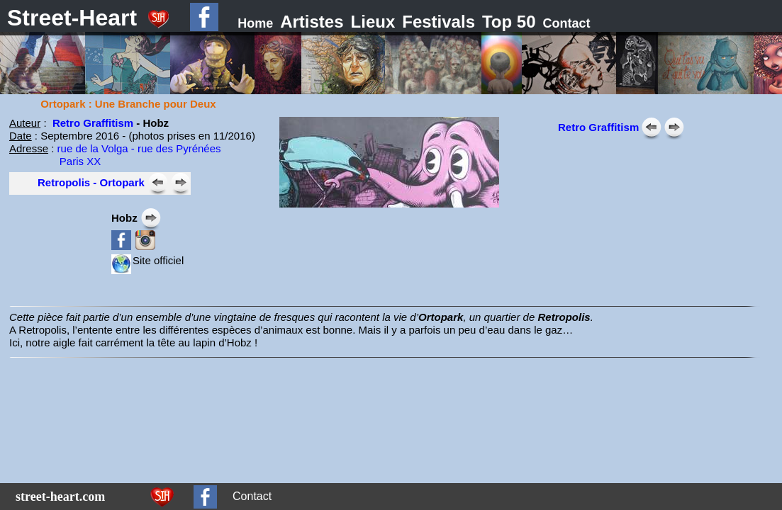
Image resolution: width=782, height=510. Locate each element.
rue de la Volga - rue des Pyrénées (139, 148)
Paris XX (55, 161)
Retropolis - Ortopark (91, 182)
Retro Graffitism (92, 123)
